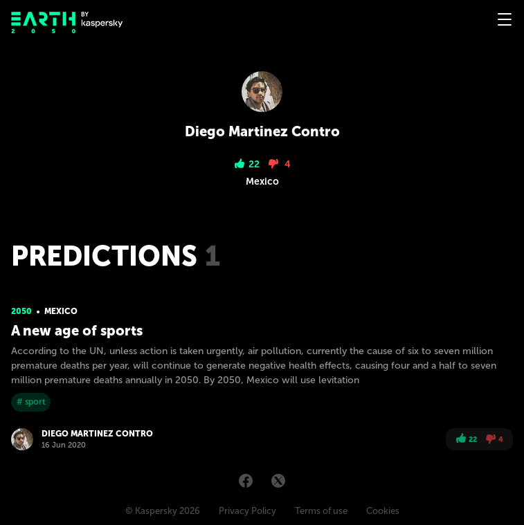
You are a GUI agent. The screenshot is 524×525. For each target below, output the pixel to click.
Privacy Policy (247, 511)
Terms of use (321, 511)
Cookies (382, 511)
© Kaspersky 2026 (162, 511)
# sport (31, 402)
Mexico (61, 311)
